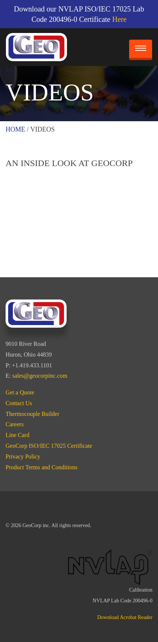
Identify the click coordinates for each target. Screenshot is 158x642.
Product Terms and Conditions (42, 467)
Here (119, 19)
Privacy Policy (23, 456)
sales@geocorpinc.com (39, 376)
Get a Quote (20, 392)
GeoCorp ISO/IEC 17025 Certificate (49, 446)
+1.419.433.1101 (32, 365)
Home (15, 129)
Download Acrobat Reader (124, 617)
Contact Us (19, 403)
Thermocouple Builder (32, 414)
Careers (15, 424)
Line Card (17, 435)
